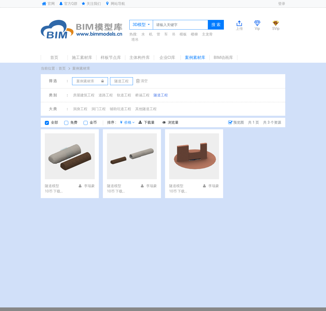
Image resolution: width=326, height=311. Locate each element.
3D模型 (140, 24)
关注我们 (91, 4)
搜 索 (216, 24)
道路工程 (106, 95)
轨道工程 (124, 95)
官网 (48, 4)
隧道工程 (161, 95)
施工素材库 (82, 57)
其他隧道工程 (146, 109)
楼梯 (194, 34)
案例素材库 (195, 57)
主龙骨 (207, 34)
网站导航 (115, 4)
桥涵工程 (142, 95)
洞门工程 (98, 109)
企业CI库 (167, 57)
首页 (54, 57)
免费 (73, 122)
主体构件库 (139, 57)
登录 (281, 4)
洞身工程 (80, 109)
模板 (183, 34)
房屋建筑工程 (83, 95)
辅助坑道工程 (120, 109)
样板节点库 (111, 57)
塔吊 (135, 39)
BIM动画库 (223, 57)
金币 (93, 122)
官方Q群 (68, 4)
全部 (54, 122)
